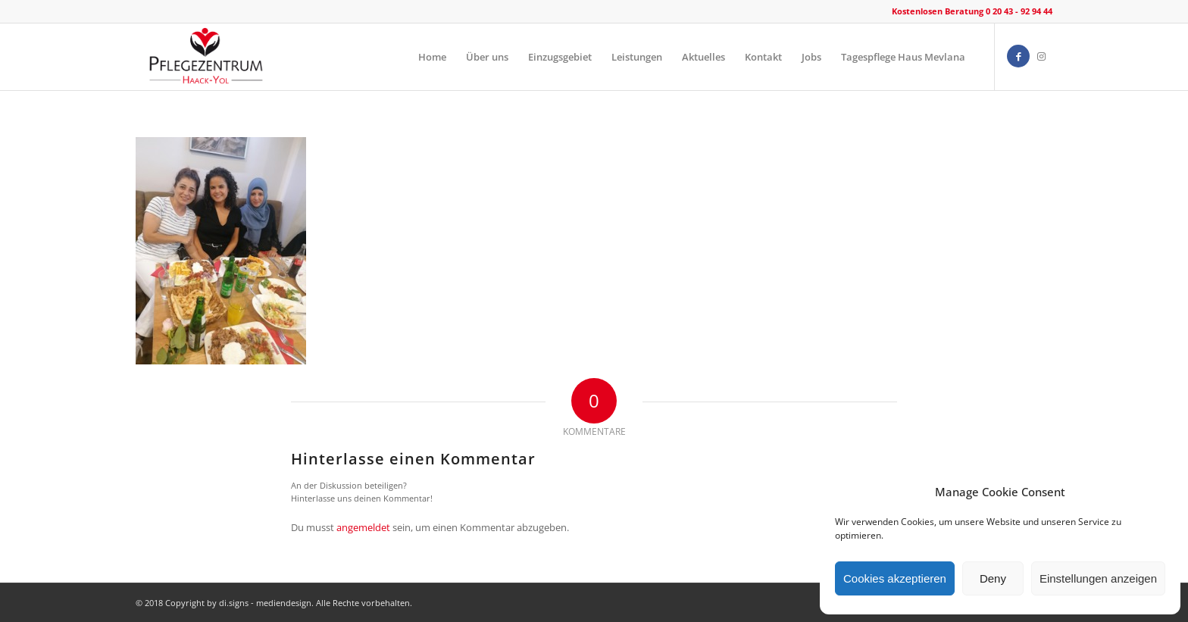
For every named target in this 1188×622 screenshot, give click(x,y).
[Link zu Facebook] (1018, 56)
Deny (993, 578)
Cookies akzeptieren (894, 578)
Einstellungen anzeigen (1098, 578)
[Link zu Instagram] (1041, 56)
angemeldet (363, 527)
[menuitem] (432, 56)
